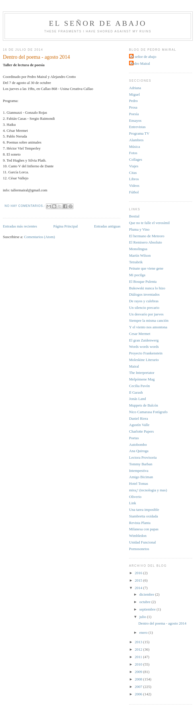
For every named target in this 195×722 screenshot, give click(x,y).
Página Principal (65, 226)
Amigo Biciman (141, 477)
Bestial (134, 216)
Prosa (133, 107)
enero (144, 632)
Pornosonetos (139, 549)
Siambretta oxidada (143, 516)
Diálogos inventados (144, 294)
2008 (139, 679)
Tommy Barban (140, 464)
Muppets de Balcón (143, 405)
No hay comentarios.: (25, 205)
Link (132, 503)
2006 (139, 694)
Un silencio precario (144, 307)
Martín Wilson (140, 255)
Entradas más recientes (20, 226)
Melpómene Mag (142, 379)
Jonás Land (137, 399)
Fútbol (134, 192)
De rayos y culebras (144, 301)
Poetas (134, 438)
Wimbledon (138, 535)
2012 (139, 649)
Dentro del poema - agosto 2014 (36, 57)
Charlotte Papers (141, 431)
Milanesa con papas (144, 529)
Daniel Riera (138, 418)
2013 (139, 642)
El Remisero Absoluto (145, 242)
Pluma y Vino (139, 229)
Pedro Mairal (140, 63)
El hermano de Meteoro (146, 236)
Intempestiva (138, 470)
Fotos (133, 153)
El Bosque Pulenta (143, 281)
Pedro (133, 101)
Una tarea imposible (144, 509)
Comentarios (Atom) (39, 237)
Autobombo (138, 444)
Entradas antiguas (107, 226)
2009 (139, 672)
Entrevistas (137, 127)
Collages (135, 159)
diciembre (147, 594)
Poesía (134, 114)
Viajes (133, 166)
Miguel (134, 94)
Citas (133, 172)
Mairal (134, 366)
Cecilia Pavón (139, 386)
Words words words (144, 346)
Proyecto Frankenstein (146, 353)
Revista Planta (140, 523)
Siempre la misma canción (149, 320)
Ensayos (135, 120)
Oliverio (135, 497)
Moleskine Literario (144, 360)
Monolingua (138, 249)
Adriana (135, 88)
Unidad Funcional (142, 542)
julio (143, 617)
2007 (139, 686)
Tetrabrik (136, 262)
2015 (139, 580)
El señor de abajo (98, 23)
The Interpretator (141, 372)
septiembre (148, 609)
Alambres (136, 140)
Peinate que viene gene (146, 268)
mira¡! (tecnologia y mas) (148, 490)
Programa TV (139, 133)
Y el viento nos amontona (148, 327)
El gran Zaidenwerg (144, 340)
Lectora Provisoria (143, 457)
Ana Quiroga (139, 451)
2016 (139, 573)
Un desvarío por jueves (146, 314)
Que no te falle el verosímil (149, 223)
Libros (134, 179)
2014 (139, 588)
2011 (139, 657)
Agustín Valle (139, 425)
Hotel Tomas (138, 483)
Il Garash (136, 392)
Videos (134, 185)
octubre (145, 602)
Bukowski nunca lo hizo (147, 288)
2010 (139, 664)
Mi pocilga (137, 275)
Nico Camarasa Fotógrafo (148, 412)
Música (134, 146)
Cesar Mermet (139, 333)
